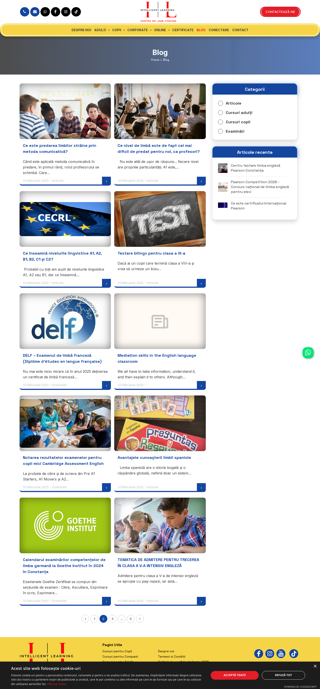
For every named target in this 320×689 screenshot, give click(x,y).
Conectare (219, 30)
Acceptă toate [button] (235, 675)
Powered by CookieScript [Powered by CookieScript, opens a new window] (300, 686)
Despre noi (81, 30)
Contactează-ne (280, 12)
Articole (233, 103)
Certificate (183, 30)
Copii (116, 30)
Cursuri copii (238, 121)
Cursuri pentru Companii (120, 657)
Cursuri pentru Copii (117, 651)
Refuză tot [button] (283, 675)
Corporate (137, 30)
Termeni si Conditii (171, 657)
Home (155, 60)
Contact (240, 30)
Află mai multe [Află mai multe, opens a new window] (56, 684)
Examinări (235, 131)
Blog (201, 30)
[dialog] (160, 675)
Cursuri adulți (239, 112)
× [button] (315, 666)
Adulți (100, 30)
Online (160, 30)
